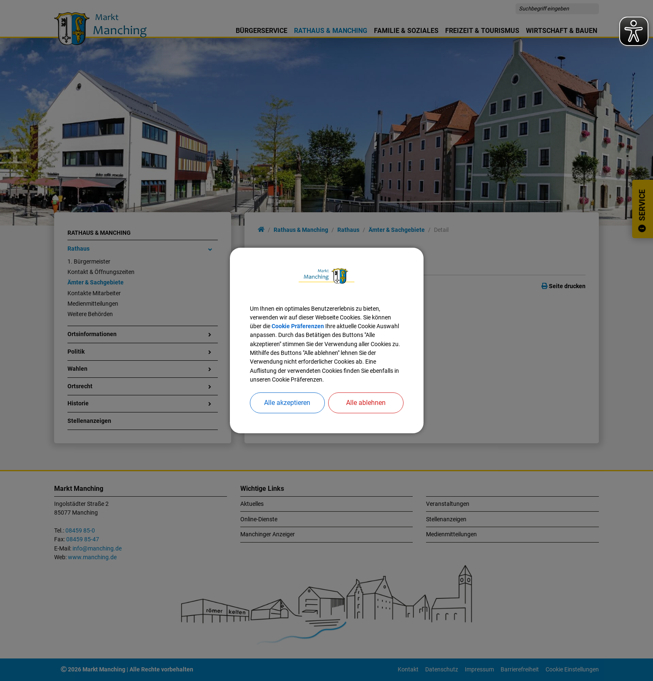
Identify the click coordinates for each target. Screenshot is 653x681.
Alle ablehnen (366, 403)
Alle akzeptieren (287, 403)
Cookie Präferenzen (298, 326)
